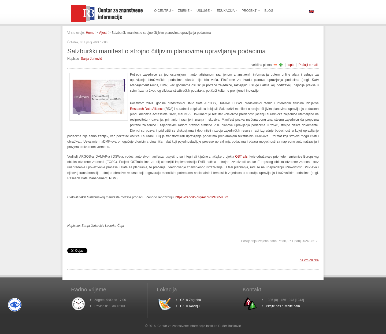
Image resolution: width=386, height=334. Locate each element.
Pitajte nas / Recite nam (283, 306)
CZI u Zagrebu (190, 300)
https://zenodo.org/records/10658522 (202, 197)
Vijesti (103, 33)
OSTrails (241, 156)
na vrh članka (309, 260)
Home (90, 33)
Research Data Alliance (147, 109)
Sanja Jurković (91, 59)
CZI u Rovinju (190, 306)
